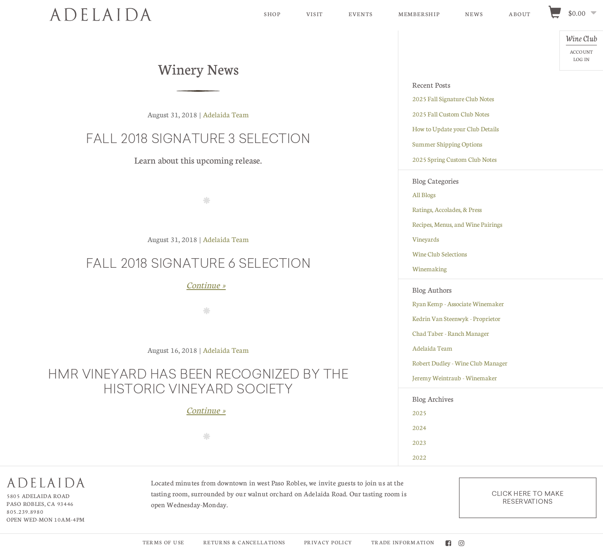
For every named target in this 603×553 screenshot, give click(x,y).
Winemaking (429, 269)
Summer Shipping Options (447, 144)
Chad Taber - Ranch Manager (450, 333)
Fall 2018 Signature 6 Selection (198, 265)
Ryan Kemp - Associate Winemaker (458, 303)
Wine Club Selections (439, 254)
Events (361, 13)
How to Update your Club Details (455, 129)
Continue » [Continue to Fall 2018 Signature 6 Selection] (206, 285)
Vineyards (425, 239)
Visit (314, 13)
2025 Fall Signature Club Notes (453, 98)
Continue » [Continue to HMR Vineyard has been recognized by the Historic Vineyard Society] (206, 410)
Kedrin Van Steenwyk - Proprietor (456, 318)
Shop (272, 13)
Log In (581, 59)
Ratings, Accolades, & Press (447, 209)
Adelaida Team (226, 114)
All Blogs (423, 194)
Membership (419, 13)
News (474, 13)
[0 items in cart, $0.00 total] (575, 13)
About (520, 13)
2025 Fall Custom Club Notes (450, 114)
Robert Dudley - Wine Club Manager (459, 363)
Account (581, 52)
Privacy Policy (328, 542)
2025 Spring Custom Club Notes (454, 159)
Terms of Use (164, 542)
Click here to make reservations (528, 497)
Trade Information (402, 542)
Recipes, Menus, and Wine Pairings (457, 224)
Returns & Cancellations (244, 542)
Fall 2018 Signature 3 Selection (198, 140)
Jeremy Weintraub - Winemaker (454, 378)
